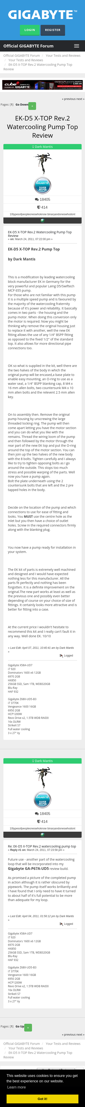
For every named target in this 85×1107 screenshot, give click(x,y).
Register (53, 30)
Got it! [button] (42, 1099)
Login (29, 30)
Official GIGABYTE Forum (28, 46)
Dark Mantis (44, 146)
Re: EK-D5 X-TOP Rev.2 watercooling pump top (42, 846)
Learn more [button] (16, 1087)
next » (80, 99)
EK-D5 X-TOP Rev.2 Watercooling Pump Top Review (40, 234)
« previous (69, 99)
